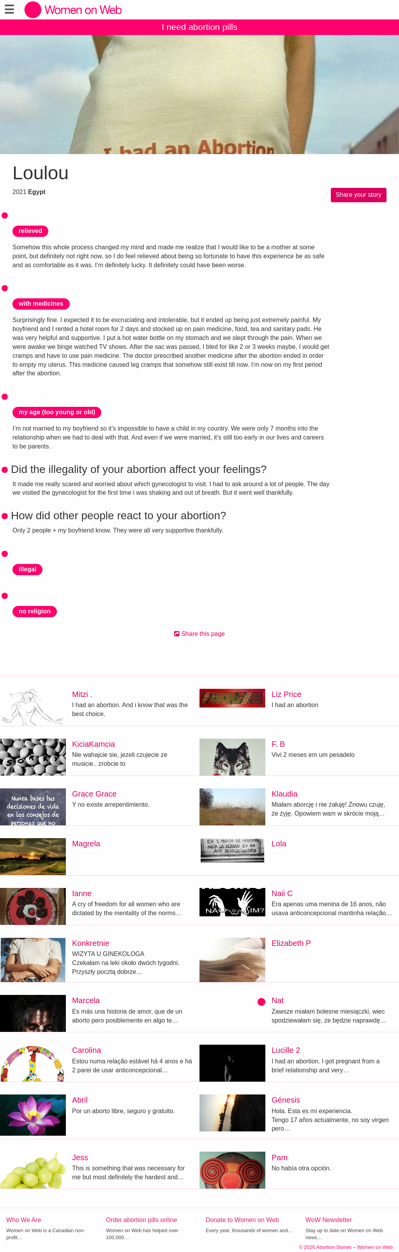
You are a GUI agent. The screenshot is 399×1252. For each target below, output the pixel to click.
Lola (279, 843)
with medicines (41, 303)
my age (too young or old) (57, 412)
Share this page (199, 633)
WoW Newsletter (328, 1220)
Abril (80, 1100)
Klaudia (285, 794)
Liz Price (287, 694)
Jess (80, 1157)
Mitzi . (82, 694)
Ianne (82, 893)
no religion (35, 611)
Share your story (358, 194)
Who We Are (23, 1220)
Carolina (86, 1050)
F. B (278, 744)
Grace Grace (94, 794)
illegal (27, 569)
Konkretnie (90, 943)
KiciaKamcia (93, 744)
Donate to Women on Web (242, 1220)
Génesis (286, 1100)
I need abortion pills (199, 27)
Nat (278, 1000)
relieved (30, 231)
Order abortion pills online (141, 1220)
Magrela (86, 843)
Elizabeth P (291, 943)
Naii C (282, 893)
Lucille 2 (286, 1050)
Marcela (86, 1000)
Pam (280, 1157)
